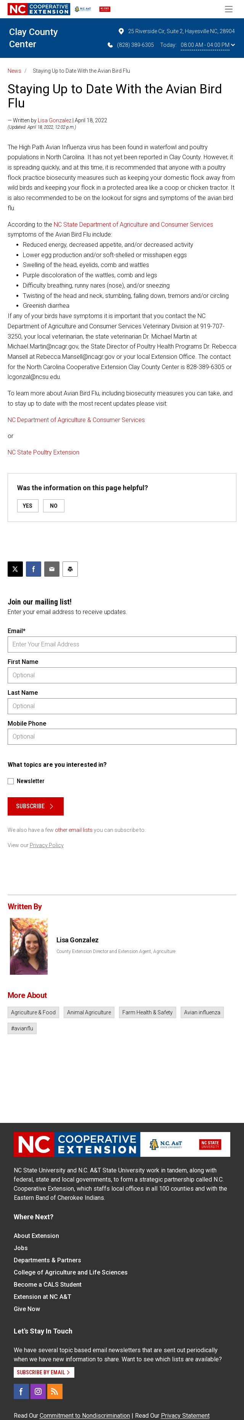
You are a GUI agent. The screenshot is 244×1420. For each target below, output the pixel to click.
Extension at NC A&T (42, 1296)
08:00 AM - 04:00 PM (208, 45)
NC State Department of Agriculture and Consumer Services (133, 224)
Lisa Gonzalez (54, 120)
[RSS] (55, 1391)
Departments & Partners (47, 1260)
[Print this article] (70, 569)
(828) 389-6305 (130, 45)
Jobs (21, 1248)
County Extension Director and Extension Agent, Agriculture (115, 951)
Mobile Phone (27, 723)
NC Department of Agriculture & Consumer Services (76, 420)
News (14, 71)
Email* (17, 631)
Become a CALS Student (48, 1284)
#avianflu (22, 1028)
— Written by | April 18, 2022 (57, 120)
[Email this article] (51, 569)
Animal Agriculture (89, 1012)
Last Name (23, 692)
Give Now (27, 1309)
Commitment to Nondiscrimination (85, 1415)
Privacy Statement (185, 1415)
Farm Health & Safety (147, 1012)
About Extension (36, 1235)
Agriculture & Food (33, 1012)
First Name (23, 661)
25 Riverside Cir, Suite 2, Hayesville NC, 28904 (176, 31)
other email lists (74, 830)
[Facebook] (21, 1391)
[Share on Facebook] (33, 569)
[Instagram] (38, 1391)
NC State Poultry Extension (43, 452)
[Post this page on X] (15, 569)
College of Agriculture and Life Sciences (71, 1272)
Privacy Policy (47, 845)
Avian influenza (202, 1012)
